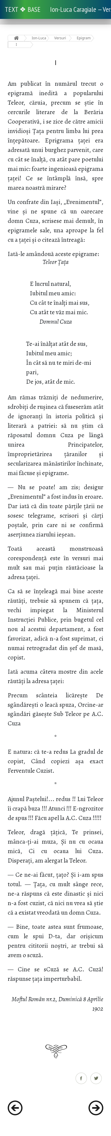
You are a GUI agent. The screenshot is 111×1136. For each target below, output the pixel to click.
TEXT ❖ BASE (23, 9)
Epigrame (84, 37)
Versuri (60, 37)
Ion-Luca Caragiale (39, 37)
